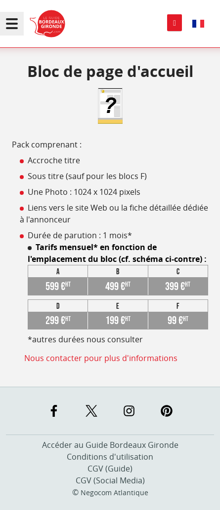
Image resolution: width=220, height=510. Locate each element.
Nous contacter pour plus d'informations (100, 358)
